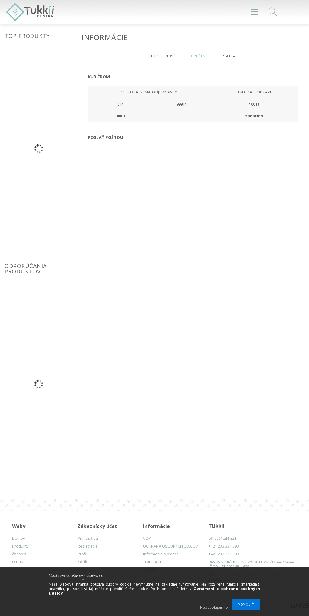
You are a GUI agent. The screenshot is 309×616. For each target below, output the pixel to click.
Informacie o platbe (161, 554)
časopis (19, 554)
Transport (152, 561)
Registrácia (88, 546)
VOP (147, 538)
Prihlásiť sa (88, 538)
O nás (17, 561)
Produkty (20, 546)
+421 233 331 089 (224, 554)
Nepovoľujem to (214, 607)
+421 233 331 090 (224, 546)
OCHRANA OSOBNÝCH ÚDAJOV (170, 546)
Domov (18, 538)
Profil (82, 554)
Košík (82, 561)
